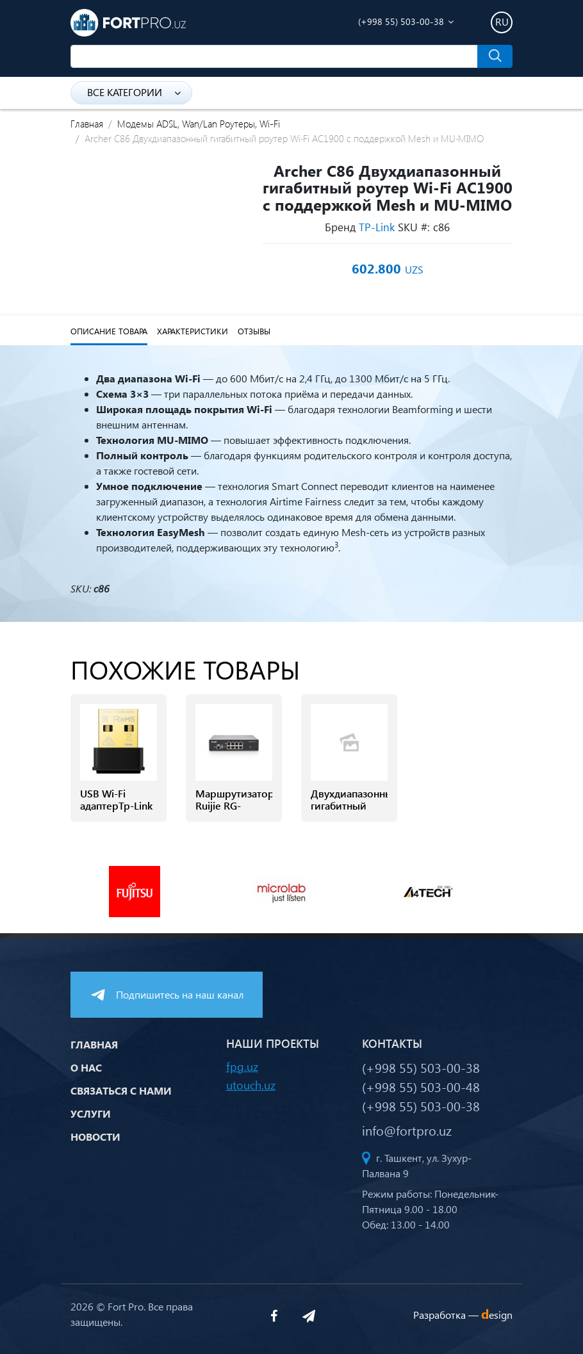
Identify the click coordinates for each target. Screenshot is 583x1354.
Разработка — (463, 1314)
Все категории (134, 92)
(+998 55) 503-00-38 (401, 21)
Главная (86, 123)
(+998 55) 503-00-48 (421, 1086)
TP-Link (377, 227)
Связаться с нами (121, 1090)
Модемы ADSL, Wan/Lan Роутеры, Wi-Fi (198, 123)
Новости (95, 1136)
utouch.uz (250, 1085)
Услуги (90, 1113)
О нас (86, 1067)
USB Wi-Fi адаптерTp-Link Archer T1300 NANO (116, 811)
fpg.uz (242, 1066)
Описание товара (108, 330)
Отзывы (254, 330)
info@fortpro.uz (407, 1130)
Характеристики (192, 330)
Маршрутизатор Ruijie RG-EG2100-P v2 (233, 805)
